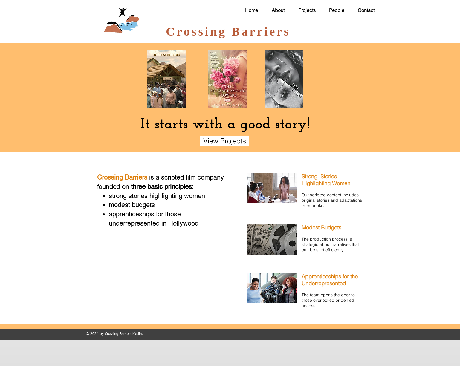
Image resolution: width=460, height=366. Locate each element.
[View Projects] (224, 141)
